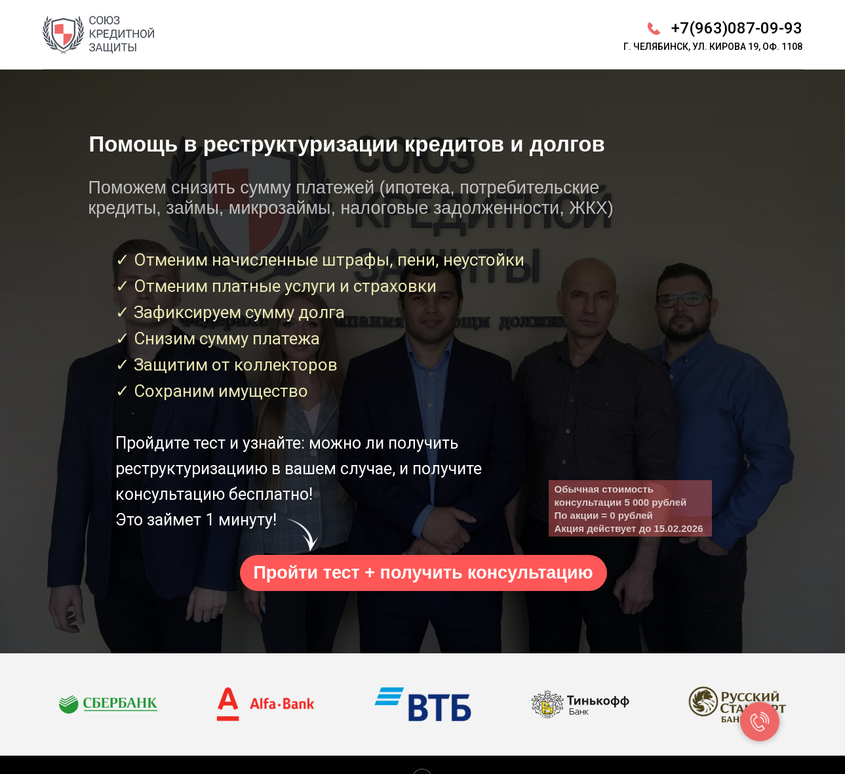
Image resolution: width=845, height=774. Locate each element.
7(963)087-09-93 (741, 28)
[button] (423, 573)
